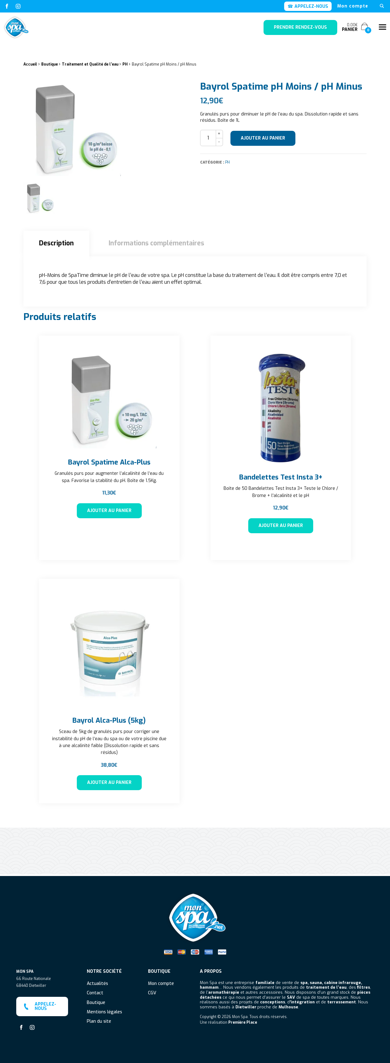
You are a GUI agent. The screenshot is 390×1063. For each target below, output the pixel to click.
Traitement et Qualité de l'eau (90, 64)
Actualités (97, 982)
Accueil (30, 64)
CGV (152, 991)
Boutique (49, 64)
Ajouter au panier (263, 138)
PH (125, 64)
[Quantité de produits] (208, 138)
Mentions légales (104, 1010)
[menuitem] (352, 6)
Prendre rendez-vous (300, 27)
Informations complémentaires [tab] (156, 243)
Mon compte (352, 6)
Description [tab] (56, 243)
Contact (95, 991)
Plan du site (99, 1020)
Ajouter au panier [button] (109, 511)
